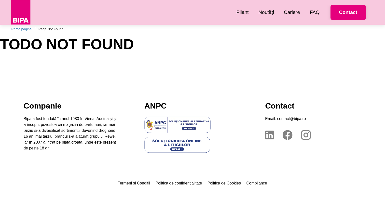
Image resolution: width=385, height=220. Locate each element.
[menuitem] (243, 12)
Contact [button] (348, 12)
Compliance (256, 183)
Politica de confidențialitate (178, 183)
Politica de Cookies (224, 183)
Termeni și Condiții (134, 183)
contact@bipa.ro (291, 119)
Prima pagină (21, 29)
